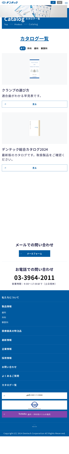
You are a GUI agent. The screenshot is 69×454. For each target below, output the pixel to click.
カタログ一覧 (11, 401)
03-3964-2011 (34, 278)
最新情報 (8, 349)
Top (6, 24)
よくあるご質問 (13, 390)
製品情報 (8, 311)
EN (59, 2)
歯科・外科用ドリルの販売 (34, 431)
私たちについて (13, 300)
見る (34, 104)
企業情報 (8, 359)
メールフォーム (34, 254)
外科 (4, 323)
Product (19, 24)
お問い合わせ (11, 380)
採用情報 (8, 370)
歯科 (4, 318)
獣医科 (6, 329)
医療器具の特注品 (14, 339)
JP (52, 2)
